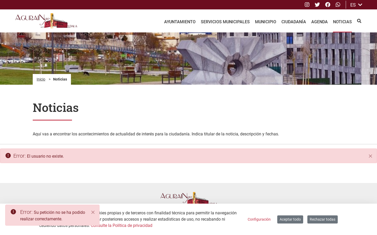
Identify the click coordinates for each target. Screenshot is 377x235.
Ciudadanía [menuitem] (293, 21)
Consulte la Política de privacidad (121, 225)
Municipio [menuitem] (265, 21)
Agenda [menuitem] (319, 21)
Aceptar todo (290, 219)
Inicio (41, 79)
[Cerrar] (370, 156)
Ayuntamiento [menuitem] (180, 21)
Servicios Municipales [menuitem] (225, 21)
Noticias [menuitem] (342, 21)
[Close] (93, 212)
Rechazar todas (322, 219)
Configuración (259, 219)
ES (356, 5)
